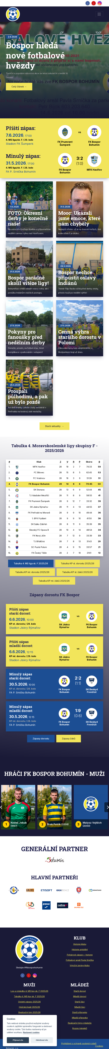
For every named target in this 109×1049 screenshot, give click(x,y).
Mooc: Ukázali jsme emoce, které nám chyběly (79, 218)
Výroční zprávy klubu (80, 965)
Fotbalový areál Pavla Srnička (80, 960)
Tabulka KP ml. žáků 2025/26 (54, 580)
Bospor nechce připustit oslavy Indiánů (77, 277)
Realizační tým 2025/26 (29, 1012)
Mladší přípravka (80, 1017)
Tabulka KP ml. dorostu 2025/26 (32, 572)
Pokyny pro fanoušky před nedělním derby (26, 337)
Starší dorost (80, 991)
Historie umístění (80, 949)
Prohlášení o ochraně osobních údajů (78, 1043)
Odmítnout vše (42, 1040)
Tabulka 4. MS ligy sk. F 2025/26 (29, 996)
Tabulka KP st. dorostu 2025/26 (77, 563)
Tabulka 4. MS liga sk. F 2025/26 (31, 563)
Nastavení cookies (31, 1032)
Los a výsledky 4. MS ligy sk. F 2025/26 (29, 991)
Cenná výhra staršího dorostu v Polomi (79, 337)
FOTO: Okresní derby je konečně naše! (28, 218)
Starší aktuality (54, 426)
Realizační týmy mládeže (80, 1023)
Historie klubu (79, 944)
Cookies (99, 1046)
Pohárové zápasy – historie (80, 954)
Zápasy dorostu (41, 738)
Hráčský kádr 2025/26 (29, 1007)
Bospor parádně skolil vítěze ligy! (28, 280)
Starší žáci (80, 1001)
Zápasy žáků (68, 738)
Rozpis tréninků (79, 1028)
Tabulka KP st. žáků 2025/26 (77, 572)
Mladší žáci (79, 1007)
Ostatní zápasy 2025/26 (29, 1001)
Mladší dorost (79, 996)
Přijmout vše (18, 1040)
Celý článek (19, 86)
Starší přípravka (79, 1012)
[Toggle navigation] (99, 14)
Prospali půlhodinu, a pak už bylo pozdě (28, 396)
